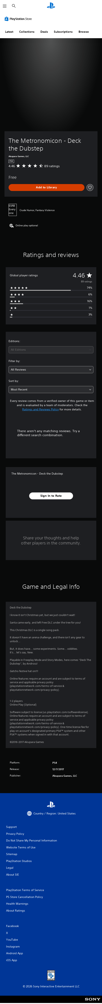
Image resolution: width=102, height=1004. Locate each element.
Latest (9, 32)
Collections (26, 32)
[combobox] (51, 349)
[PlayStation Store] (19, 18)
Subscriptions (63, 32)
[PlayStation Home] (51, 6)
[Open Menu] (4, 6)
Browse (84, 32)
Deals (44, 32)
